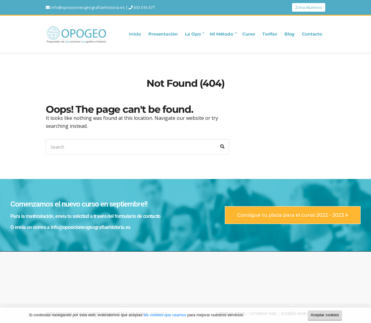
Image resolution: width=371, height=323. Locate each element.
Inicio (135, 34)
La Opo (193, 34)
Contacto (312, 34)
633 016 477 (144, 7)
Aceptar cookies (325, 315)
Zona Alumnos (308, 7)
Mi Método (221, 34)
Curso (248, 34)
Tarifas (269, 34)
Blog (289, 34)
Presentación (163, 34)
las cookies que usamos (165, 315)
